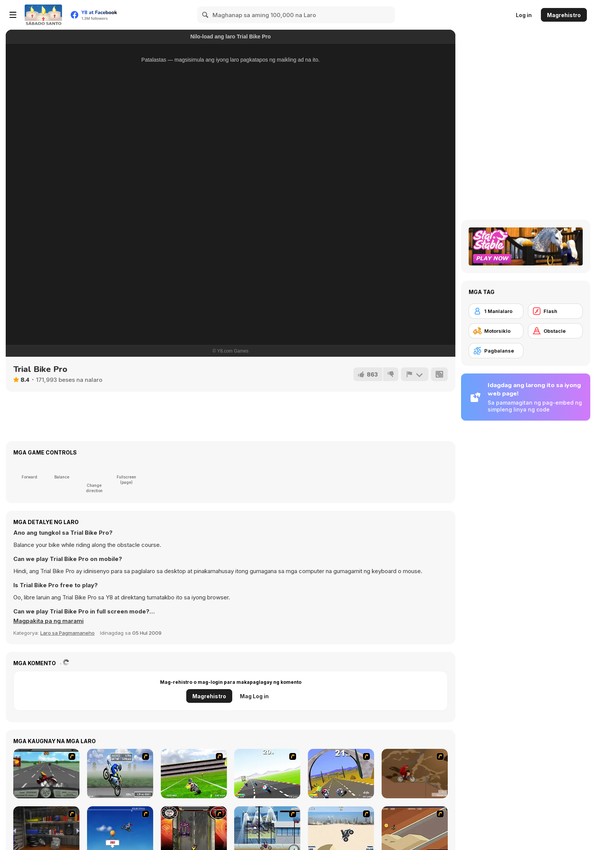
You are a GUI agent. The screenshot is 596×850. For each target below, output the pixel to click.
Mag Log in (254, 696)
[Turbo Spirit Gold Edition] (341, 773)
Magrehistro (564, 15)
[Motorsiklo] (496, 330)
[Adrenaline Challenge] (415, 773)
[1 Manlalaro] (496, 311)
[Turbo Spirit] (267, 773)
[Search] (205, 14)
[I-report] (414, 374)
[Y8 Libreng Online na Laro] (43, 14)
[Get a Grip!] (120, 773)
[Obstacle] (555, 330)
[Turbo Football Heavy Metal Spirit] (194, 773)
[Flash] (555, 311)
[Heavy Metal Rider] (46, 773)
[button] (48, 621)
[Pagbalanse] (496, 350)
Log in (524, 15)
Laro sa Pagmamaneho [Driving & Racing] (67, 633)
